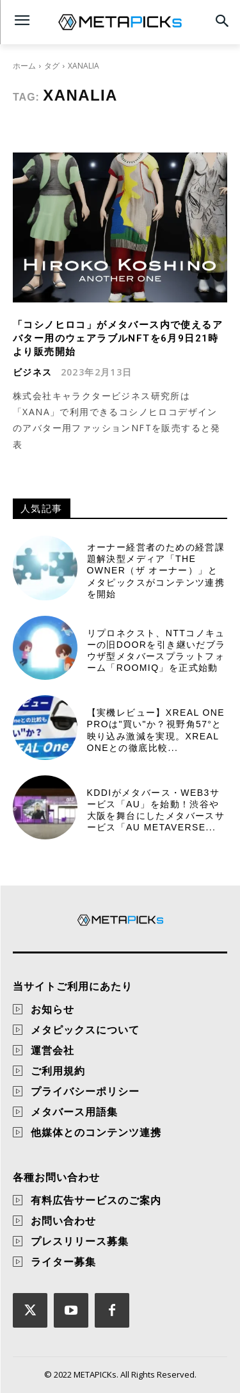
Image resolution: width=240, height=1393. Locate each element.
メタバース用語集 (74, 1112)
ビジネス (32, 372)
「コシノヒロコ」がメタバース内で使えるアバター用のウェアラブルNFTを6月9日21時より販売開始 (118, 338)
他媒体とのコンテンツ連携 (96, 1132)
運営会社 (52, 1050)
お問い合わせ (63, 1221)
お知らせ (52, 1009)
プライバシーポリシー (85, 1091)
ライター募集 (63, 1262)
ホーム (24, 65)
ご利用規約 (58, 1071)
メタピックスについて (85, 1030)
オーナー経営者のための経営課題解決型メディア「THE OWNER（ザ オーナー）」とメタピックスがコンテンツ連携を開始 (156, 570)
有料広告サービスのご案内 (96, 1200)
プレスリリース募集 (80, 1241)
